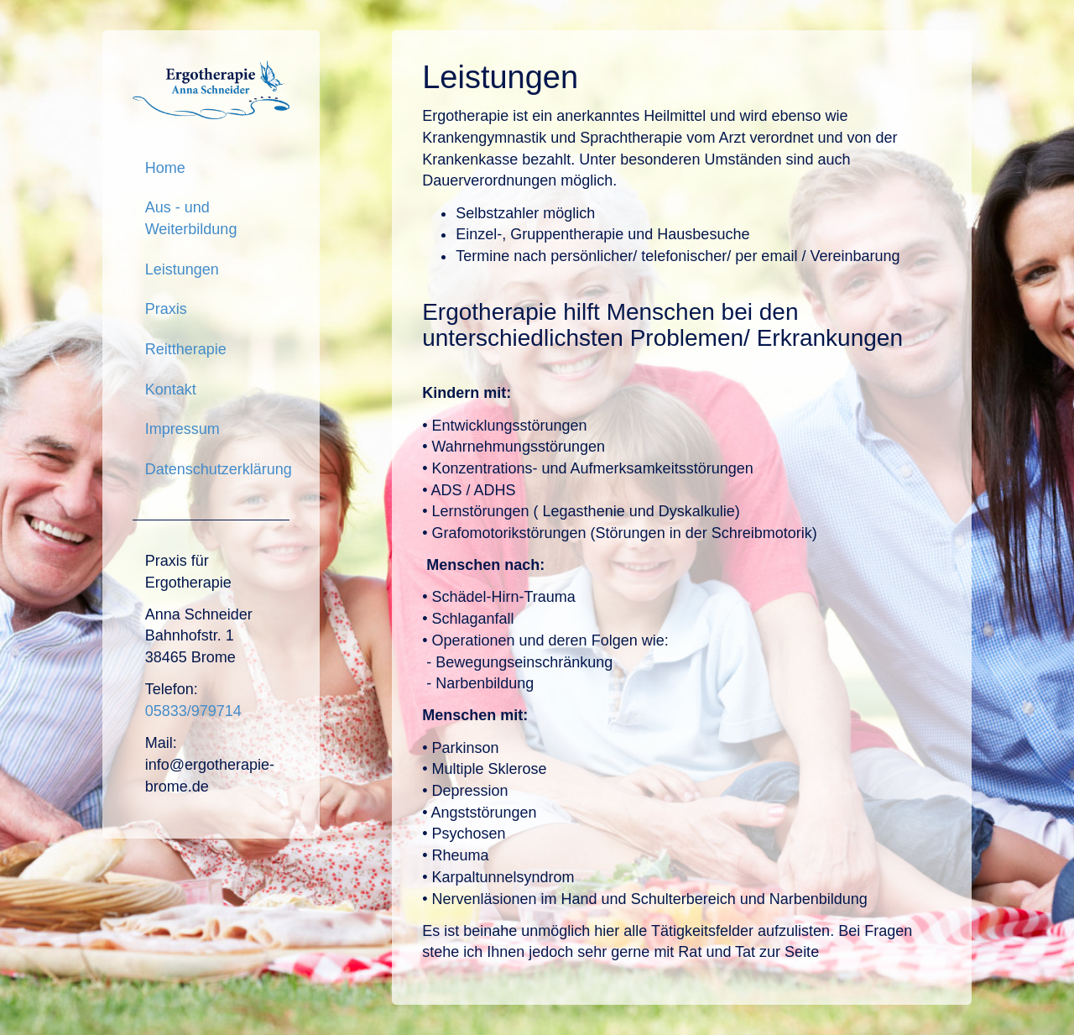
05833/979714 (193, 711)
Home (165, 167)
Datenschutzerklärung (217, 469)
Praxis (166, 309)
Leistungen (182, 269)
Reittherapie (186, 349)
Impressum (182, 429)
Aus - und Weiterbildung (191, 218)
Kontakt (170, 389)
